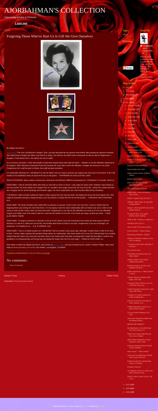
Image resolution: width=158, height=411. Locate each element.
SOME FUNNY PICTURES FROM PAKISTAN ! (137, 261)
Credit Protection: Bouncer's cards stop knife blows (140, 290)
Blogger (101, 406)
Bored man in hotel (134, 179)
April (130, 136)
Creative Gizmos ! (134, 367)
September (132, 117)
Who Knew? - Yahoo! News (138, 351)
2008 (128, 392)
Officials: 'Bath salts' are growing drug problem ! (140, 203)
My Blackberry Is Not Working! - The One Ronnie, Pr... (139, 329)
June (130, 128)
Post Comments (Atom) (24, 281)
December (132, 106)
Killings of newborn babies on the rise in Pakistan (140, 239)
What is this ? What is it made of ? (140, 220)
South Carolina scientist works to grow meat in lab (140, 151)
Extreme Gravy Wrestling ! (137, 166)
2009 (128, 388)
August (131, 121)
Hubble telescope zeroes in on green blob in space (139, 308)
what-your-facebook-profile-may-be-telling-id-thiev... (140, 319)
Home (61, 275)
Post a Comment (16, 265)
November (132, 109)
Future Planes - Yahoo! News (138, 231)
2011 (128, 102)
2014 (128, 91)
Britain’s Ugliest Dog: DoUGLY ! (139, 198)
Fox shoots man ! (134, 250)
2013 (128, 95)
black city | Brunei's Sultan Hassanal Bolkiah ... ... (137, 184)
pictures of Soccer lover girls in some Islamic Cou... (139, 302)
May (130, 132)
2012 (128, 99)
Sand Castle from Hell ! (136, 169)
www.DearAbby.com (21, 247)
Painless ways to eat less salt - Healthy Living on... (139, 267)
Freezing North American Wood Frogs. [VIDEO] (139, 347)
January (131, 147)
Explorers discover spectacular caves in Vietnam (139, 362)
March (130, 139)
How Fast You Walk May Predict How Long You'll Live (139, 356)
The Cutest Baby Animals (137, 189)
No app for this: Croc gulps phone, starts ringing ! (137, 215)
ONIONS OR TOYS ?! (135, 223)
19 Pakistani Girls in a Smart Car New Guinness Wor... (140, 372)
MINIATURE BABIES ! (136, 324)
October (131, 113)
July (129, 124)
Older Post (112, 275)
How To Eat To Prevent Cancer (139, 227)
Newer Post (10, 275)
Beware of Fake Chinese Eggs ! (139, 156)
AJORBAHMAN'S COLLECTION (54, 10)
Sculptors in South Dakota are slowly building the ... (139, 296)
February (131, 143)
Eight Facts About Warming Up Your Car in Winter (139, 335)
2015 (128, 87)
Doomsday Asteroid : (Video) (138, 235)
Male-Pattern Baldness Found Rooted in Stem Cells (139, 341)
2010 (128, 385)
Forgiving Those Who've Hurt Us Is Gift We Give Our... (140, 284)
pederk (85, 406)
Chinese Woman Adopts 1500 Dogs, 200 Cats (138, 278)
